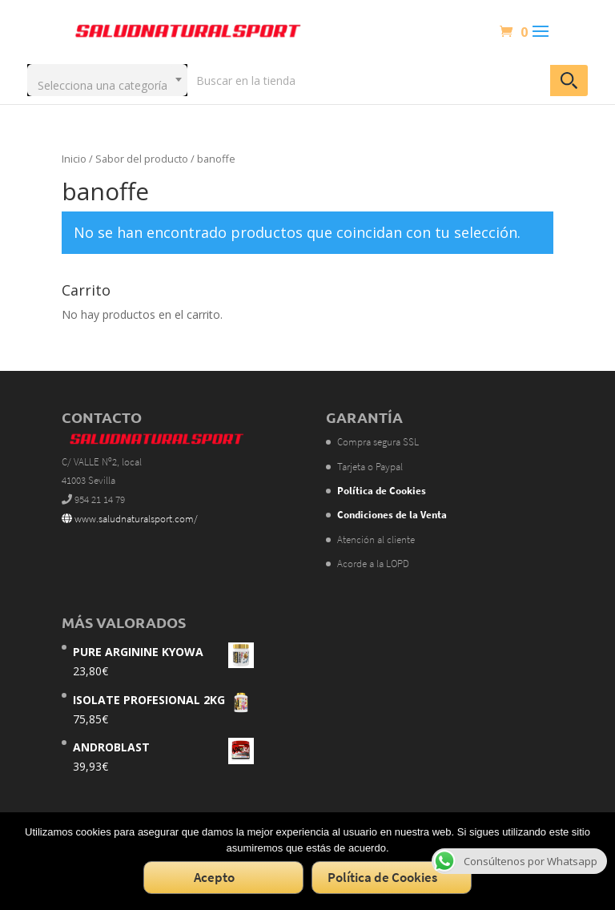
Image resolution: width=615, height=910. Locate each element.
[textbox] (107, 80)
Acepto (214, 877)
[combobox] (107, 80)
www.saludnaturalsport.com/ (130, 518)
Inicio (74, 158)
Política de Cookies (382, 877)
